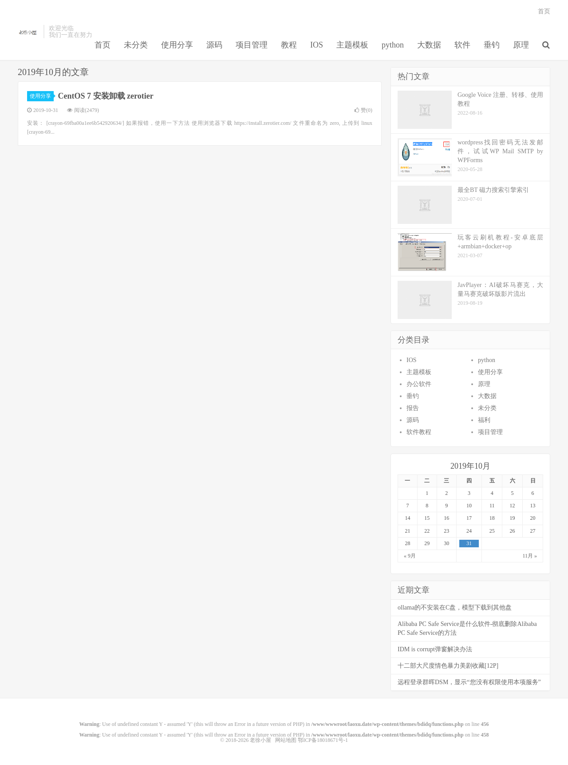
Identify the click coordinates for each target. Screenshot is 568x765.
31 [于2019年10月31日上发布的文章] (469, 543)
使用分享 (177, 44)
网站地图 (285, 740)
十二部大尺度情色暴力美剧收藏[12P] (448, 665)
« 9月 (410, 556)
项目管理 (252, 44)
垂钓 (492, 44)
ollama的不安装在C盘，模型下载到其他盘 (455, 607)
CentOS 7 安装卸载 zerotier (106, 96)
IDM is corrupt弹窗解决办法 (435, 649)
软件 (462, 44)
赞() (363, 110)
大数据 (429, 44)
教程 (289, 44)
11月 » (529, 556)
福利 (484, 420)
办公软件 (418, 384)
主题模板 (352, 44)
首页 (102, 44)
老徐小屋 (28, 31)
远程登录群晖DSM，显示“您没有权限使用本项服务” (469, 682)
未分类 (136, 44)
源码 (214, 44)
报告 (412, 408)
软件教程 (418, 432)
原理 (521, 44)
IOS (316, 44)
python (393, 44)
